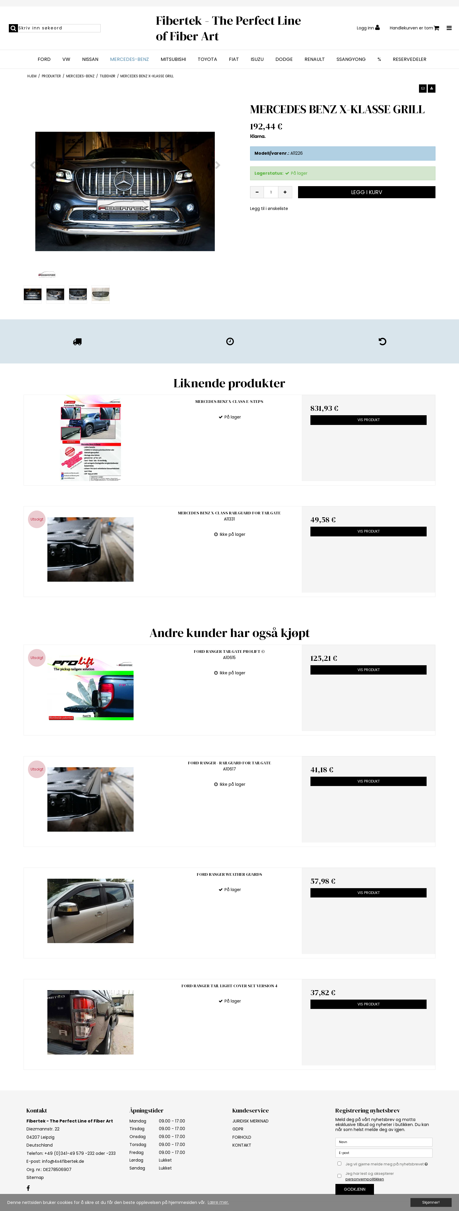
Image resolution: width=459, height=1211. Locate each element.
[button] (423, 88)
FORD (44, 59)
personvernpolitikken (364, 1154)
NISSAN (90, 59)
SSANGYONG (351, 59)
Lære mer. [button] (218, 1202)
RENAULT (315, 59)
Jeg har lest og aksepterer (369, 1151)
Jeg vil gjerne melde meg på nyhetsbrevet (389, 1138)
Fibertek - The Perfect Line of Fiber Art (228, 28)
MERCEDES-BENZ (129, 59)
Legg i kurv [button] (366, 192)
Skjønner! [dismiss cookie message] (431, 1202)
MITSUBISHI (173, 59)
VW (66, 59)
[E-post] (384, 1128)
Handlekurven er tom (414, 28)
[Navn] (384, 1117)
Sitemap (35, 1153)
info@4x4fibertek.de (63, 1137)
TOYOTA (207, 59)
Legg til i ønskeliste (269, 208)
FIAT (234, 59)
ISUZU (257, 59)
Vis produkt (368, 419)
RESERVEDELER (409, 59)
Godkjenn (354, 1164)
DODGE (284, 59)
